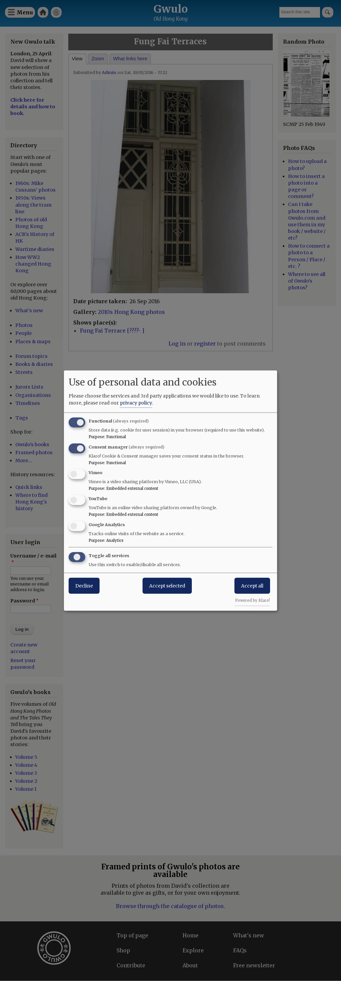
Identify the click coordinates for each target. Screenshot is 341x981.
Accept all (252, 585)
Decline (84, 585)
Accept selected (167, 585)
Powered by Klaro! (252, 600)
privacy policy (136, 403)
